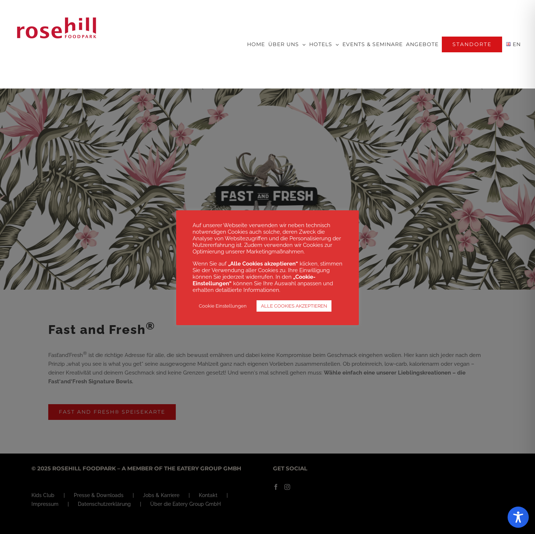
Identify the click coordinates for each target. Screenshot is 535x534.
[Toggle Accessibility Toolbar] (518, 517)
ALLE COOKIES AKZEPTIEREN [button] (294, 306)
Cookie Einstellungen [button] (223, 306)
